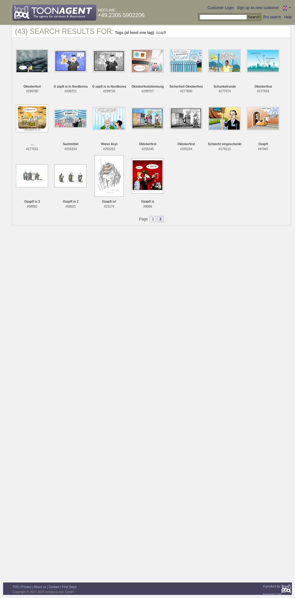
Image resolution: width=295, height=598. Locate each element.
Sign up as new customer (258, 8)
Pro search (272, 17)
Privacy (26, 587)
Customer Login (221, 8)
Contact (54, 587)
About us (40, 587)
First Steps (69, 587)
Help (288, 17)
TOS (15, 587)
